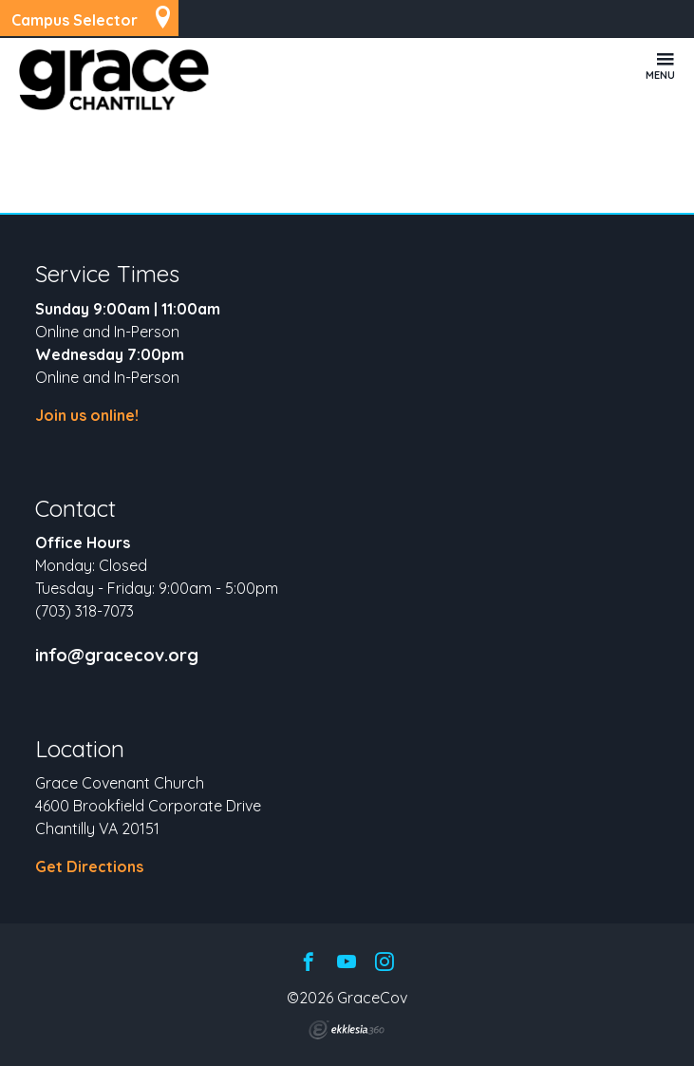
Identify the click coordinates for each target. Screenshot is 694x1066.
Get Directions (89, 866)
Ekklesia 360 (347, 1029)
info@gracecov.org (116, 655)
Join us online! (87, 415)
